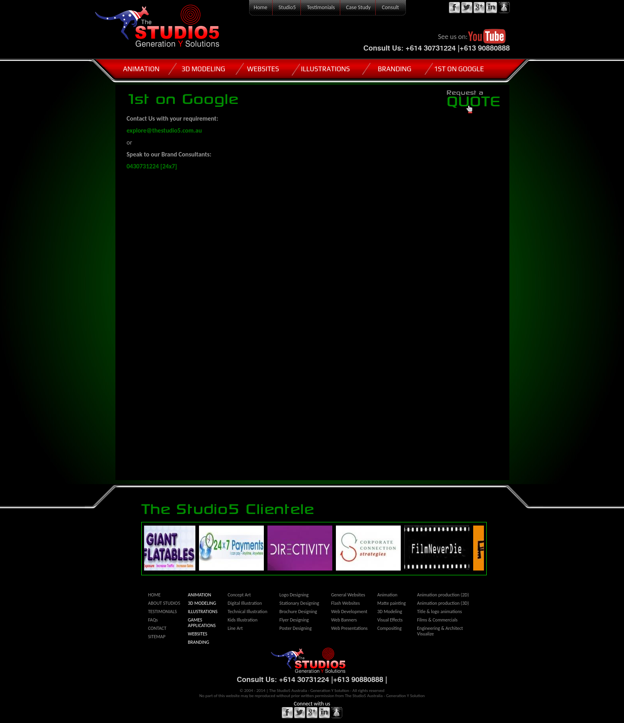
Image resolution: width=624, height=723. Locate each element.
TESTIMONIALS (162, 611)
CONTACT (157, 628)
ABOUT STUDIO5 (164, 603)
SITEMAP (157, 636)
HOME (154, 595)
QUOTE (474, 99)
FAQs (153, 620)
